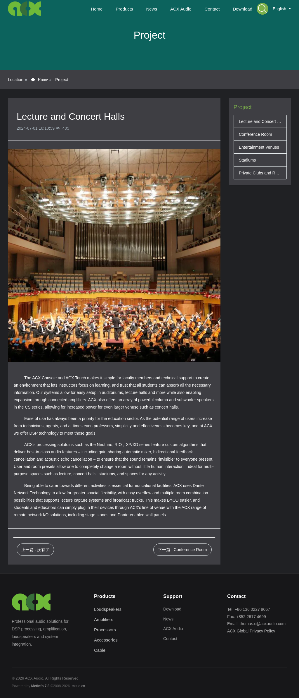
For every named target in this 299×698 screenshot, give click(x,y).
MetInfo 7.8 (40, 686)
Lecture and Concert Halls (260, 121)
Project (61, 79)
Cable (99, 650)
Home (96, 8)
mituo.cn (78, 686)
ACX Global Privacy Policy (251, 631)
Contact (170, 638)
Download (172, 609)
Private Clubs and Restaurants (260, 173)
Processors (105, 629)
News (168, 619)
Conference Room (255, 134)
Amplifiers (103, 619)
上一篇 (35, 549)
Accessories (106, 639)
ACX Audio (173, 628)
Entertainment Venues (259, 147)
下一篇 (182, 549)
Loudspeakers (107, 609)
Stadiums (247, 160)
